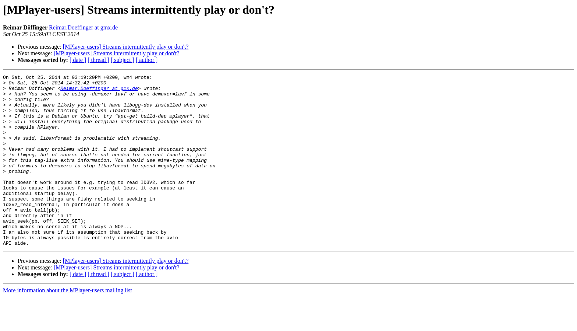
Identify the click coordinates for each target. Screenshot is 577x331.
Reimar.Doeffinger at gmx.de (83, 27)
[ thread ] (98, 60)
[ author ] (147, 60)
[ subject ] (122, 60)
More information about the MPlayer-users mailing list (67, 324)
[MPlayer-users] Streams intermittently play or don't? (126, 46)
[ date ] (78, 60)
